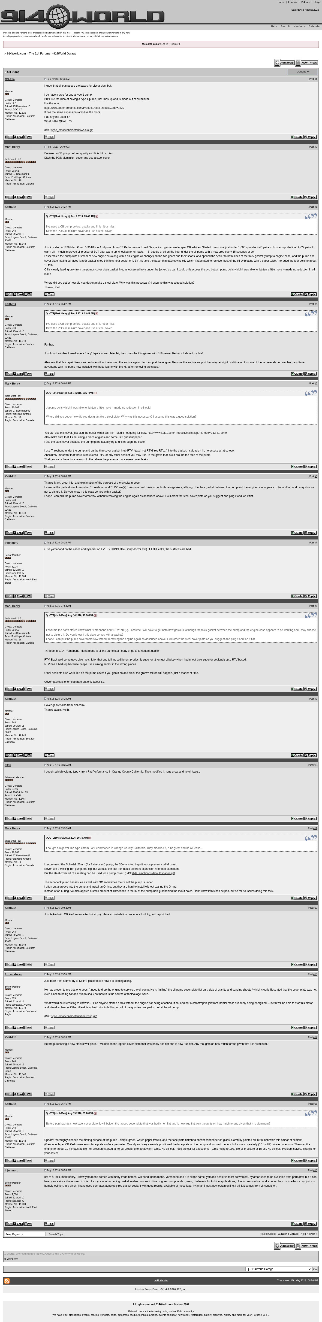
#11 (315, 828)
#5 (316, 383)
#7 (316, 542)
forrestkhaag (13, 974)
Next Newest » (309, 1233)
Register (174, 44)
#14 (315, 1037)
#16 (315, 1170)
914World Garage (65, 53)
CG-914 (10, 79)
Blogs (317, 2)
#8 (316, 606)
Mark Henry (12, 147)
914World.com (16, 53)
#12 (315, 908)
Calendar (315, 26)
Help (274, 26)
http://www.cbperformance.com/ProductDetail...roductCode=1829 (84, 107)
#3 (316, 207)
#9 (316, 698)
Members (299, 26)
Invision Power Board (147, 1289)
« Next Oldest (268, 1233)
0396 (8, 765)
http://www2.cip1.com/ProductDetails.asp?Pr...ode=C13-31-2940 (187, 432)
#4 (316, 304)
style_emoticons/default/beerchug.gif (73, 1016)
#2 (316, 147)
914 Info (305, 2)
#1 (316, 79)
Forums (292, 2)
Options (301, 71)
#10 (315, 765)
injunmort (11, 542)
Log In (165, 44)
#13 (315, 974)
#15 (315, 1104)
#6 (316, 476)
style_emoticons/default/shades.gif (153, 873)
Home (280, 2)
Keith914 (10, 207)
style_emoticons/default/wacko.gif (72, 130)
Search (285, 26)
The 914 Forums (39, 53)
